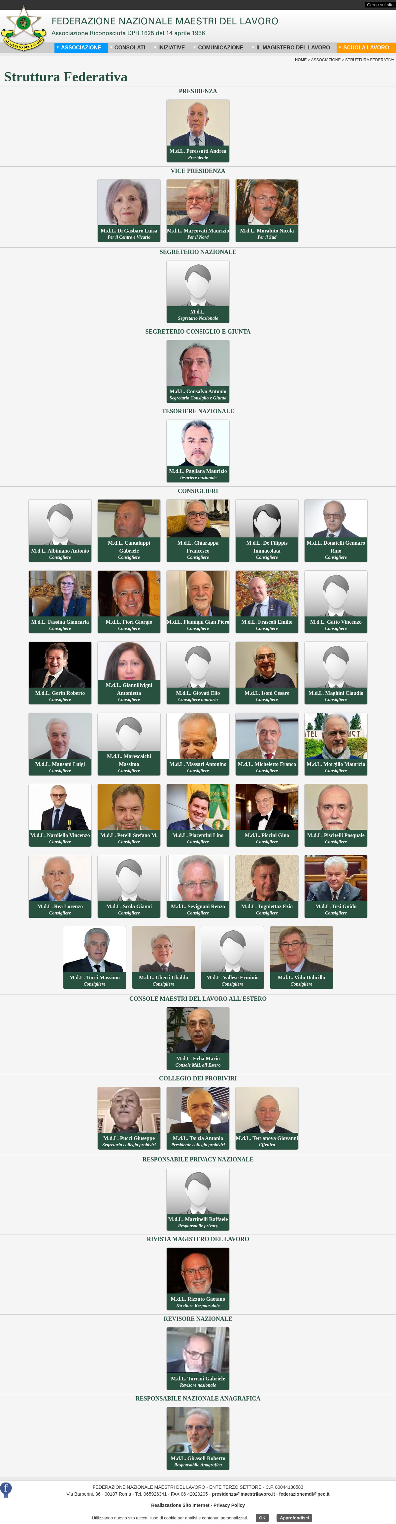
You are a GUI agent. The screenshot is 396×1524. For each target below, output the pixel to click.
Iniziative (169, 47)
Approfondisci (294, 1517)
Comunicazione (218, 47)
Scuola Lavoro (363, 47)
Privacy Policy (229, 1505)
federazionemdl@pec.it (304, 1494)
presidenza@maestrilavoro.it (243, 1494)
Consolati (127, 47)
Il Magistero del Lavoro (290, 47)
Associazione (78, 47)
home (301, 60)
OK (262, 1517)
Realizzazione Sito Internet (180, 1505)
